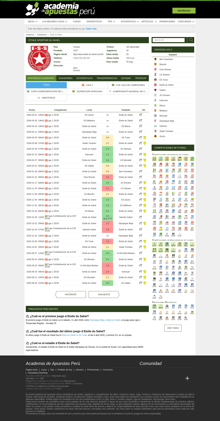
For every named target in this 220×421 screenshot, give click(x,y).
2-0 (107, 205)
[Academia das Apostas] (149, 378)
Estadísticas (130, 21)
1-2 (107, 154)
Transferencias (107, 78)
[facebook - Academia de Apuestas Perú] (155, 371)
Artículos (149, 21)
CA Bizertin (89, 194)
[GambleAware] (34, 418)
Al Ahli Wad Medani (126, 253)
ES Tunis (126, 137)
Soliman (163, 126)
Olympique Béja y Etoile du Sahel (105, 320)
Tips (112, 21)
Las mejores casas (55, 21)
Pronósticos (94, 21)
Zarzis (162, 136)
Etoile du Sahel (126, 115)
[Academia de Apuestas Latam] (175, 378)
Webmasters (70, 381)
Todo (46, 85)
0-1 (107, 188)
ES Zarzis (89, 115)
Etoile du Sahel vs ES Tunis (74, 335)
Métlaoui (163, 110)
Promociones (167, 21)
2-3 (107, 272)
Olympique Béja (89, 132)
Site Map (30, 378)
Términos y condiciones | (37, 386)
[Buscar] (190, 40)
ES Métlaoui (89, 120)
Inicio (33, 21)
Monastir (163, 116)
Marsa (162, 105)
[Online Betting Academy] (162, 378)
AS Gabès (89, 166)
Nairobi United (125, 217)
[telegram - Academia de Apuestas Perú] (162, 371)
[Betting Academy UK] (181, 378)
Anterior (70, 294)
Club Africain (89, 177)
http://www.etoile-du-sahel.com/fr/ (88, 54)
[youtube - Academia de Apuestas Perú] (149, 371)
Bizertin (163, 64)
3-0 (107, 177)
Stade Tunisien (89, 143)
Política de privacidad (59, 386)
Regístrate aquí (59, 376)
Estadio (126, 78)
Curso (77, 21)
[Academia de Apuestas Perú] (142, 378)
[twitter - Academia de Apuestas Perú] (142, 371)
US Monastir (125, 160)
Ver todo (173, 328)
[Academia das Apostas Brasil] (155, 378)
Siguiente (104, 294)
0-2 (107, 211)
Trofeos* (141, 78)
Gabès (163, 90)
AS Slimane (125, 149)
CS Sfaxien (126, 188)
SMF (42, 378)
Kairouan (89, 154)
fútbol (115, 394)
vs (108, 115)
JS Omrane (126, 183)
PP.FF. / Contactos (73, 383)
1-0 (107, 149)
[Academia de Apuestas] (168, 378)
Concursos (186, 21)
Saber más (91, 29)
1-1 (107, 143)
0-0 (107, 137)
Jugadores (65, 78)
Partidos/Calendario (41, 78)
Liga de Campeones (142, 399)
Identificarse (184, 10)
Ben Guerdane (126, 171)
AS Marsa (125, 126)
